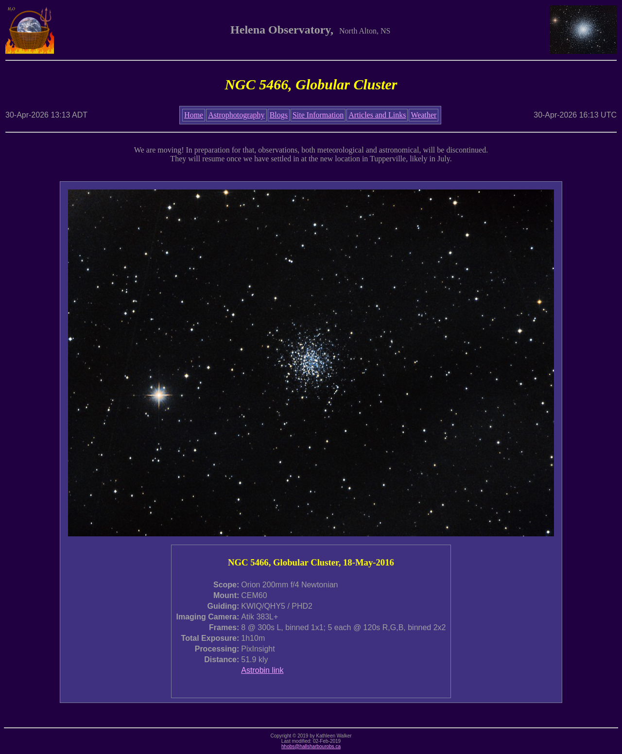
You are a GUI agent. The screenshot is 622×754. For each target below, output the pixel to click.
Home (193, 115)
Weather (423, 115)
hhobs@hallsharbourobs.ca (311, 746)
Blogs (279, 115)
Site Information (318, 115)
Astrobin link (262, 670)
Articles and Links (377, 115)
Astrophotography (236, 115)
